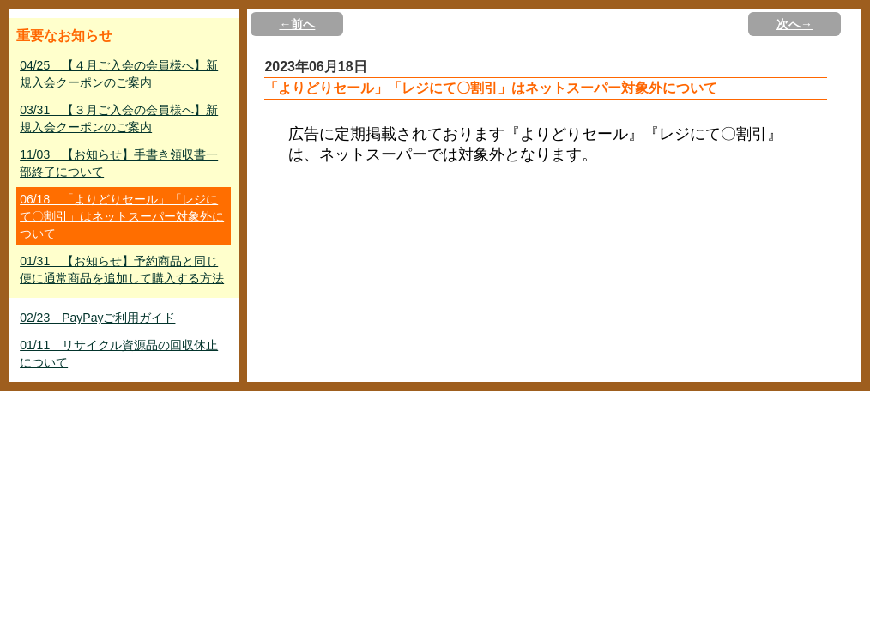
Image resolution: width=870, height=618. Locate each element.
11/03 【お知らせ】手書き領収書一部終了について (119, 163)
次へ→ (794, 24)
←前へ (297, 24)
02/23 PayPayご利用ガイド (97, 317)
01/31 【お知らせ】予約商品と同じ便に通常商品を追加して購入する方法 (122, 269)
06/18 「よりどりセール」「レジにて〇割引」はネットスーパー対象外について (122, 216)
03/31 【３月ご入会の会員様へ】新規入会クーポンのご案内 (119, 118)
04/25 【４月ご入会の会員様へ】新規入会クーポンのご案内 (119, 73)
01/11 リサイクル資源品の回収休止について (119, 353)
